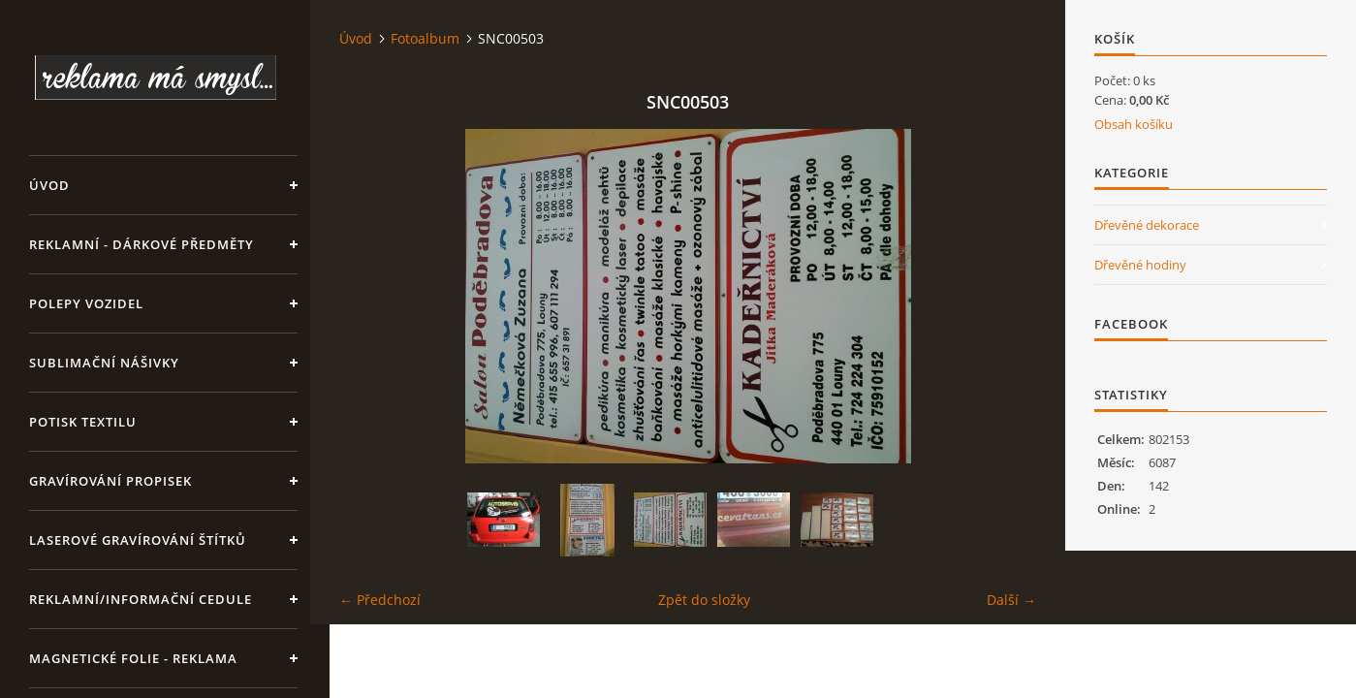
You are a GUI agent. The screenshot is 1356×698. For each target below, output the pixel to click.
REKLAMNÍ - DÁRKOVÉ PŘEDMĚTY (141, 244)
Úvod (49, 185)
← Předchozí (380, 599)
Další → (1011, 599)
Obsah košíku (1133, 124)
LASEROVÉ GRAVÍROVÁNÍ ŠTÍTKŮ (137, 540)
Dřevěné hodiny (1140, 264)
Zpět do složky (704, 599)
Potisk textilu (83, 421)
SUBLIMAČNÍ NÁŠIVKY (104, 362)
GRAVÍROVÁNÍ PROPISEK (110, 481)
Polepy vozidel (86, 303)
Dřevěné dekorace (1146, 225)
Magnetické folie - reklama (133, 658)
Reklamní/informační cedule (140, 599)
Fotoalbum (425, 38)
